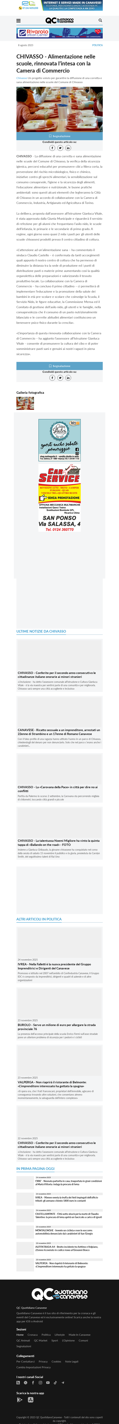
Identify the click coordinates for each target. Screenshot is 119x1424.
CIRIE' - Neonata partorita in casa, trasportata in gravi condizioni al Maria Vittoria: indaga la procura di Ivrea (68, 1183)
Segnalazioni (23, 1346)
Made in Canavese (79, 1334)
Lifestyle (60, 1334)
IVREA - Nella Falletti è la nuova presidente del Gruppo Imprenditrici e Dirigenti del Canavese (54, 966)
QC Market (40, 1340)
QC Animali (23, 1340)
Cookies (56, 1361)
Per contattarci (25, 1361)
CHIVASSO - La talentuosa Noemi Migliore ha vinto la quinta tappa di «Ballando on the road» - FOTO (59, 842)
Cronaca (33, 1334)
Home (20, 1334)
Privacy (43, 1361)
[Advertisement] (59, 558)
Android (38, 1321)
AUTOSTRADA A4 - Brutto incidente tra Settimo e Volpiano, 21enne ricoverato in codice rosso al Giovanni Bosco (66, 1248)
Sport (54, 1340)
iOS (28, 1321)
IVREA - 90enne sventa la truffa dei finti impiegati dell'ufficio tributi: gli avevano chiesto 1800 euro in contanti (66, 1199)
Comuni (83, 1340)
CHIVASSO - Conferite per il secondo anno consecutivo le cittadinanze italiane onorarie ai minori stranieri (57, 675)
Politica (97, 45)
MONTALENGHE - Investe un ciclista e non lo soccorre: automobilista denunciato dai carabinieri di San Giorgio (64, 1232)
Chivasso (21, 77)
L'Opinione (68, 1340)
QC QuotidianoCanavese (49, 1417)
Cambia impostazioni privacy (33, 1367)
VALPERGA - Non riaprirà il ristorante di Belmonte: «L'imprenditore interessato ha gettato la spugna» (52, 1084)
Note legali (71, 1361)
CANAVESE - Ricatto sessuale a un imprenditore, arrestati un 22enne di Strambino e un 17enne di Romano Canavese (59, 732)
